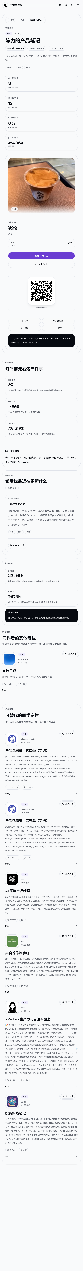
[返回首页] (11, 20)
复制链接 (58, 321)
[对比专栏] (66, 5)
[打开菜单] (78, 5)
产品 (22, 20)
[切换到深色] (72, 5)
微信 (24, 328)
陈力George (18, 48)
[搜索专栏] (60, 5)
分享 (24, 321)
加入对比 (41, 264)
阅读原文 (17, 545)
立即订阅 (41, 255)
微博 (58, 328)
